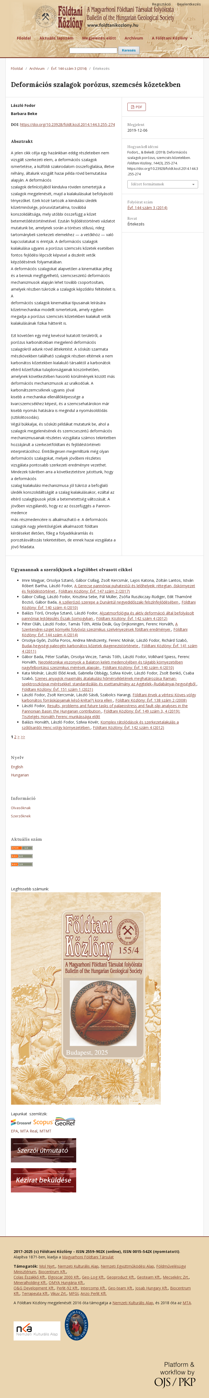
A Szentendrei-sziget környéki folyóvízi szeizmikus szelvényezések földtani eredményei (100, 626)
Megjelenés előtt (99, 38)
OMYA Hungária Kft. (66, 1282)
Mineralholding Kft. (30, 1282)
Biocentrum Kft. (52, 1271)
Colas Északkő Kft (29, 1277)
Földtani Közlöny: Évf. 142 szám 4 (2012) (131, 618)
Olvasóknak (21, 807)
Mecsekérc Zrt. (176, 1277)
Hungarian (20, 775)
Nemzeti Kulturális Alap (78, 1266)
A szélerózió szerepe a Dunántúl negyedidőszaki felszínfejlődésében (119, 602)
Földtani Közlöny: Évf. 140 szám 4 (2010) (138, 667)
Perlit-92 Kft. (67, 1288)
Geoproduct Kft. (121, 1277)
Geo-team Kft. (120, 1288)
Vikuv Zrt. (59, 1293)
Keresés (129, 50)
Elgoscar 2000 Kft (63, 1277)
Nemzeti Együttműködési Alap (127, 1266)
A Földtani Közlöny (170, 38)
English (17, 766)
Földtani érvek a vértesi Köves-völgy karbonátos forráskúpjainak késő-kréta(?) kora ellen (109, 697)
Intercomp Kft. (93, 1288)
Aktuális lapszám (56, 38)
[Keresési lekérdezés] (93, 50)
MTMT (45, 1131)
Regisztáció (161, 4)
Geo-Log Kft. (93, 1277)
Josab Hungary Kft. (151, 1288)
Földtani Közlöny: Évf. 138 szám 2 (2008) (151, 700)
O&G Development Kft (34, 1288)
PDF (138, 106)
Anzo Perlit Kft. (94, 1293)
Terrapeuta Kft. (35, 1293)
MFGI (73, 1293)
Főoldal (24, 38)
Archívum (134, 38)
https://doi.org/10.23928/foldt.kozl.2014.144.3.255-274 (67, 124)
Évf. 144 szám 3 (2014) (69, 68)
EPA (14, 1131)
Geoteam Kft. (149, 1277)
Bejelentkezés (189, 4)
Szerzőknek (21, 816)
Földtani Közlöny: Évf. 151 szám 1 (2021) (57, 689)
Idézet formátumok (147, 184)
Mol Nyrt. (47, 1266)
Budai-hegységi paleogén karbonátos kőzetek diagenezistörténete (80, 645)
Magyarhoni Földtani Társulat (88, 1257)
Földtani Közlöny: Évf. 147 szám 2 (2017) (94, 591)
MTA (187, 1302)
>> (23, 736)
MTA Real (28, 1131)
